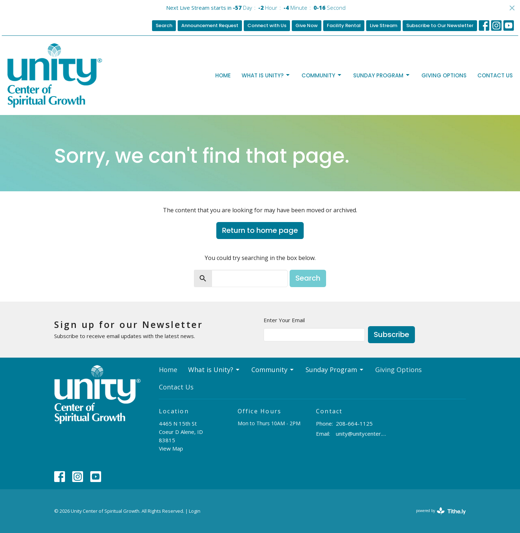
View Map (171, 448)
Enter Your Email (284, 320)
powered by (441, 511)
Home (223, 75)
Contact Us (495, 75)
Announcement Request (209, 25)
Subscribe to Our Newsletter (439, 25)
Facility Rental (344, 25)
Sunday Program (382, 75)
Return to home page (260, 230)
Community (322, 75)
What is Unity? (266, 75)
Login (194, 511)
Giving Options (444, 75)
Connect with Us (266, 25)
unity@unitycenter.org (361, 433)
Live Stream (383, 25)
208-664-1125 (354, 423)
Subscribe (391, 334)
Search (164, 25)
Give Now (306, 25)
